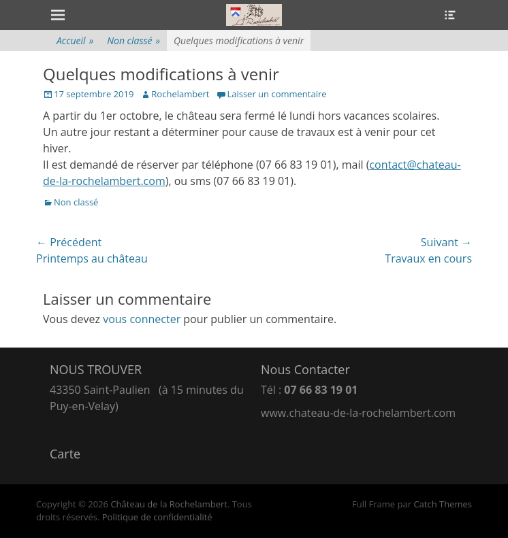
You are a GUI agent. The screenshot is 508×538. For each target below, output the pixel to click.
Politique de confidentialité (157, 517)
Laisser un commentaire (276, 94)
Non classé (133, 40)
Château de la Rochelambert (168, 504)
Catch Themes (442, 504)
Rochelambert (180, 94)
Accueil (75, 40)
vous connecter (141, 319)
